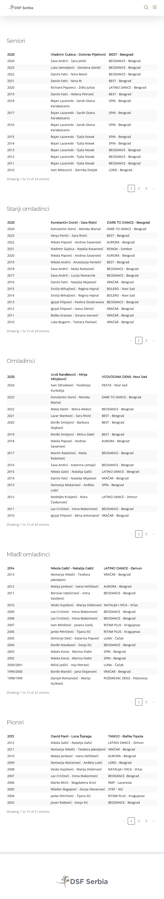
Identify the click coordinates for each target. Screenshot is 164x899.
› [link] (154, 172)
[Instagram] (93, 872)
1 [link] (131, 172)
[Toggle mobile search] (146, 7)
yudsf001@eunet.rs (97, 854)
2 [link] (139, 172)
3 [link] (146, 172)
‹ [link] (123, 172)
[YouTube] (82, 872)
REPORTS (82, 828)
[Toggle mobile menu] (155, 7)
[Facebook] (70, 872)
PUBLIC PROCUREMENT (82, 833)
